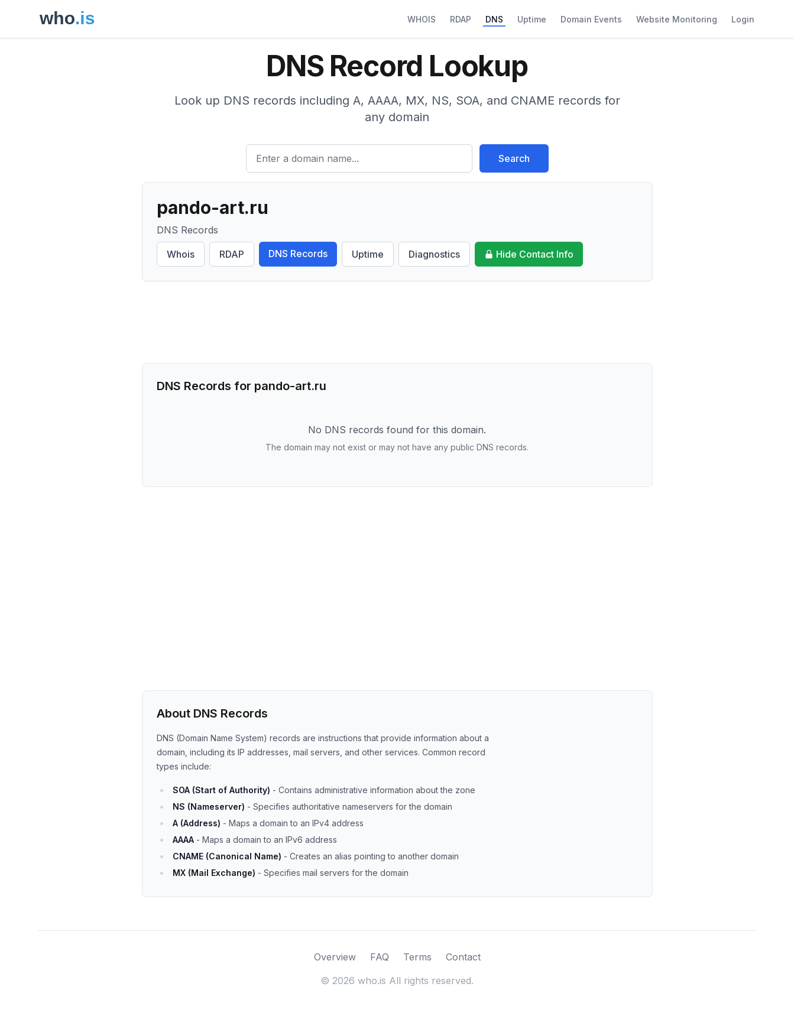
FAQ (379, 957)
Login (742, 19)
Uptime (531, 19)
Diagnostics (434, 254)
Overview (335, 957)
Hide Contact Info (528, 254)
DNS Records (298, 253)
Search (514, 158)
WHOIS (421, 19)
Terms (417, 957)
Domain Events (591, 19)
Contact (463, 957)
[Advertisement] (397, 322)
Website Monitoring (676, 19)
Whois (181, 254)
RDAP (460, 19)
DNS (494, 19)
